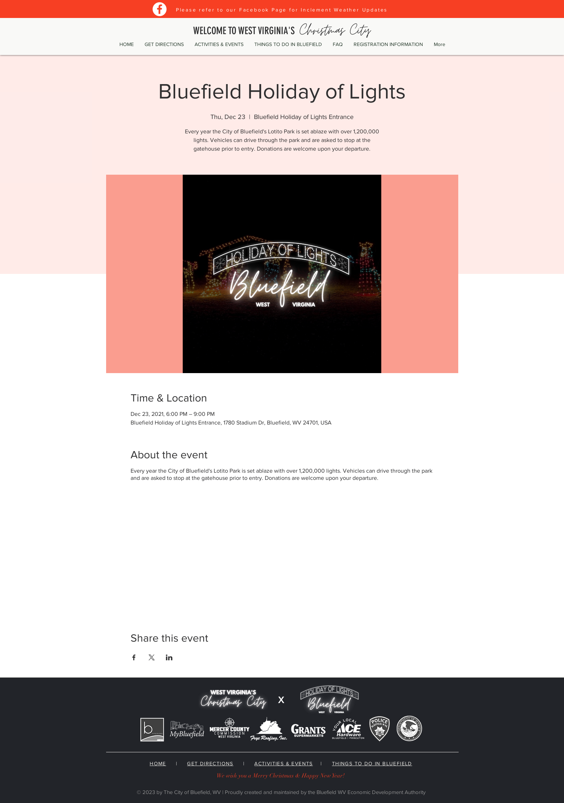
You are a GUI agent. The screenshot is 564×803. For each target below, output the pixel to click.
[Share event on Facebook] (134, 657)
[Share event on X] (151, 657)
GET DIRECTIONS (210, 763)
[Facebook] (160, 9)
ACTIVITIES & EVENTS (283, 763)
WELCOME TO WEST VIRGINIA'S (281, 31)
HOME (158, 763)
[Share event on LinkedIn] (169, 657)
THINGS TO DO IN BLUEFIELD (372, 763)
